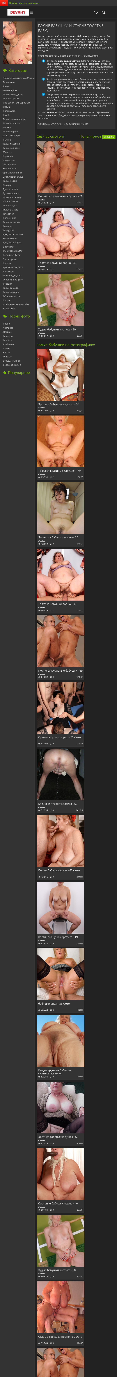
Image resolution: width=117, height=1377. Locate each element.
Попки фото (9, 110)
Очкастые (8, 226)
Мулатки (7, 152)
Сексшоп (7, 283)
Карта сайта (9, 308)
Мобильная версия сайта (16, 304)
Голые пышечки (11, 143)
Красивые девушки (13, 267)
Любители (8, 344)
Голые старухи (10, 131)
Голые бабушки (11, 287)
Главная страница (11, 1360)
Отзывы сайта (62, 1360)
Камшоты (8, 336)
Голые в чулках (11, 98)
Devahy (11, 12)
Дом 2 (6, 115)
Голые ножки (10, 180)
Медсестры (9, 160)
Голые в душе (10, 205)
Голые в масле (10, 209)
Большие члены (11, 360)
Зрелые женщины (12, 172)
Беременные (9, 168)
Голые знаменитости (14, 119)
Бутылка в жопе (11, 193)
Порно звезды (10, 201)
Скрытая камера (11, 135)
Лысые (6, 86)
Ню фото (7, 300)
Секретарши (9, 164)
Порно (6, 323)
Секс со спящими (12, 364)
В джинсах (8, 271)
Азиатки (7, 185)
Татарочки (8, 213)
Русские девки (10, 189)
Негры (6, 352)
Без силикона (10, 238)
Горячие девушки (12, 275)
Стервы (7, 263)
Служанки (8, 156)
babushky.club (45, 1360)
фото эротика (79, 1369)
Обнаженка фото (12, 296)
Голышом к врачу (12, 197)
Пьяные (7, 139)
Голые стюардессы (12, 94)
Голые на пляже (11, 147)
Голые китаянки (11, 222)
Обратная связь (81, 1360)
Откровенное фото (13, 279)
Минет (6, 348)
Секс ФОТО (29, 1360)
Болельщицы (10, 90)
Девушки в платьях (13, 234)
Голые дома (9, 82)
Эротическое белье (13, 176)
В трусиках (8, 246)
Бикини (7, 127)
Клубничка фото (11, 254)
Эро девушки (10, 259)
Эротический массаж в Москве (19, 78)
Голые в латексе (11, 123)
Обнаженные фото (12, 250)
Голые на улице (11, 292)
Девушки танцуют (12, 242)
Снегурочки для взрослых (16, 102)
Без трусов (8, 230)
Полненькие (9, 217)
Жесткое (7, 331)
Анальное (8, 327)
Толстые (7, 356)
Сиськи (7, 106)
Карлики (7, 340)
